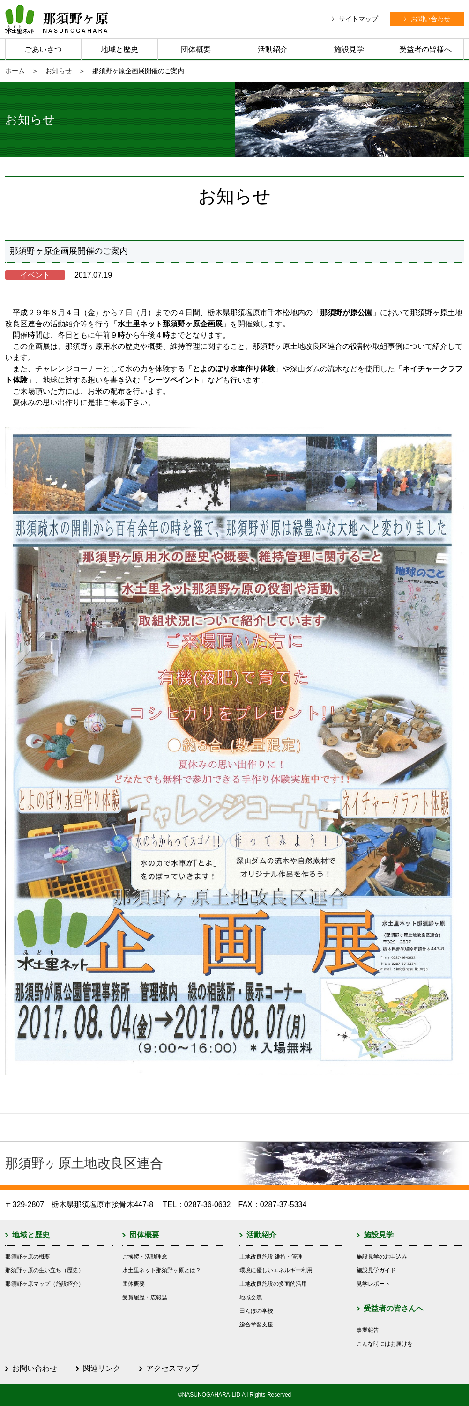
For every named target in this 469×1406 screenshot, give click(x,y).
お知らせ (58, 70)
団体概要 (196, 49)
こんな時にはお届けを (385, 1343)
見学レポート (373, 1284)
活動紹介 (273, 49)
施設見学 (349, 49)
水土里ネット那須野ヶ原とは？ (161, 1270)
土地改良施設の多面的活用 (273, 1284)
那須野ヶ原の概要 (27, 1256)
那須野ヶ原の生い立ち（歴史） (44, 1270)
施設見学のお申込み (382, 1256)
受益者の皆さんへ (394, 1308)
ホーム (15, 70)
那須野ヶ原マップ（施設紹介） (44, 1284)
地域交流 (250, 1297)
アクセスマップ (172, 1368)
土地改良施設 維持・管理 (271, 1256)
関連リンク (101, 1368)
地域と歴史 (119, 49)
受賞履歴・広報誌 (144, 1297)
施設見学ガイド (376, 1270)
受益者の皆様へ (425, 49)
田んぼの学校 (256, 1311)
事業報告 (368, 1330)
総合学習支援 (256, 1324)
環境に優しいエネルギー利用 (276, 1270)
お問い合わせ (34, 1368)
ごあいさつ (43, 49)
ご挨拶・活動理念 (144, 1256)
